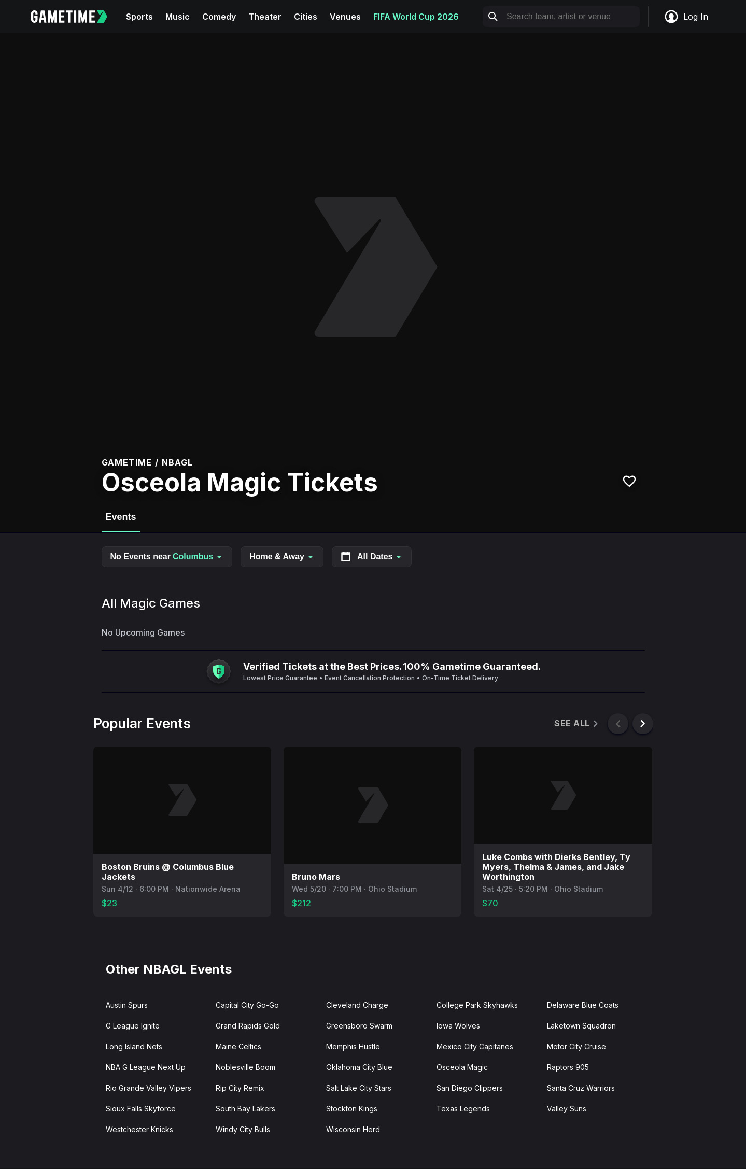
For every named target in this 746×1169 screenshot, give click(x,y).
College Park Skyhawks (477, 1005)
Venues (345, 16)
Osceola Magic (462, 1067)
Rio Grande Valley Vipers (148, 1087)
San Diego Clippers (470, 1087)
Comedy (219, 16)
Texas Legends (463, 1108)
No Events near (167, 556)
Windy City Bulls (243, 1129)
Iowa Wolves (458, 1025)
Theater (264, 16)
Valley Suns (566, 1108)
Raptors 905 (568, 1067)
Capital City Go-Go (247, 1005)
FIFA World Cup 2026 (416, 16)
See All (576, 723)
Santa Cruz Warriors (581, 1087)
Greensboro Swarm (359, 1025)
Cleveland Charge (357, 1005)
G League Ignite (133, 1025)
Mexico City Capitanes (475, 1046)
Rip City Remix (240, 1087)
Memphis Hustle (353, 1046)
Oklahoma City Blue (359, 1067)
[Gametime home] (75, 16)
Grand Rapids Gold (248, 1025)
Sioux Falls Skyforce (141, 1108)
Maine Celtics (238, 1046)
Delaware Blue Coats (582, 1005)
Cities (305, 16)
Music (177, 16)
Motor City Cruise (576, 1046)
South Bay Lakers (245, 1108)
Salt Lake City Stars (358, 1087)
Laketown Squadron (581, 1025)
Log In (686, 16)
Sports (139, 16)
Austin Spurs (127, 1005)
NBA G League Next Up (146, 1067)
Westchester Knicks (139, 1129)
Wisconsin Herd (353, 1129)
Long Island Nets (134, 1046)
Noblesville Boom (245, 1067)
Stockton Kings (351, 1108)
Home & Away (282, 556)
